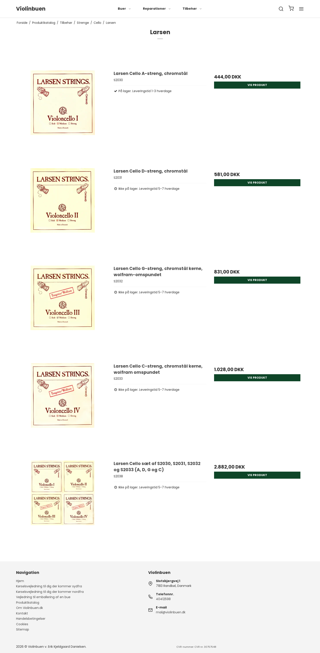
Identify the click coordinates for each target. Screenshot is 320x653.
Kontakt (22, 613)
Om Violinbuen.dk (29, 608)
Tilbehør (192, 8)
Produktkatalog (27, 602)
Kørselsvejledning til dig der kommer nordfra (50, 592)
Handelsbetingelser (30, 618)
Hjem (20, 581)
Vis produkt (257, 85)
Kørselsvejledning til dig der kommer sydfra (49, 586)
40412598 (163, 599)
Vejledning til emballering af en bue (43, 597)
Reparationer (157, 8)
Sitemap (22, 629)
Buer (124, 8)
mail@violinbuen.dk (170, 612)
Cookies (22, 624)
